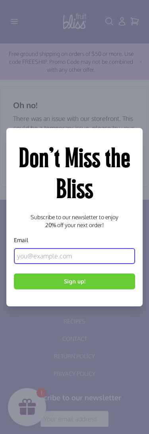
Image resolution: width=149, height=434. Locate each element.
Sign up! (74, 281)
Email (21, 240)
